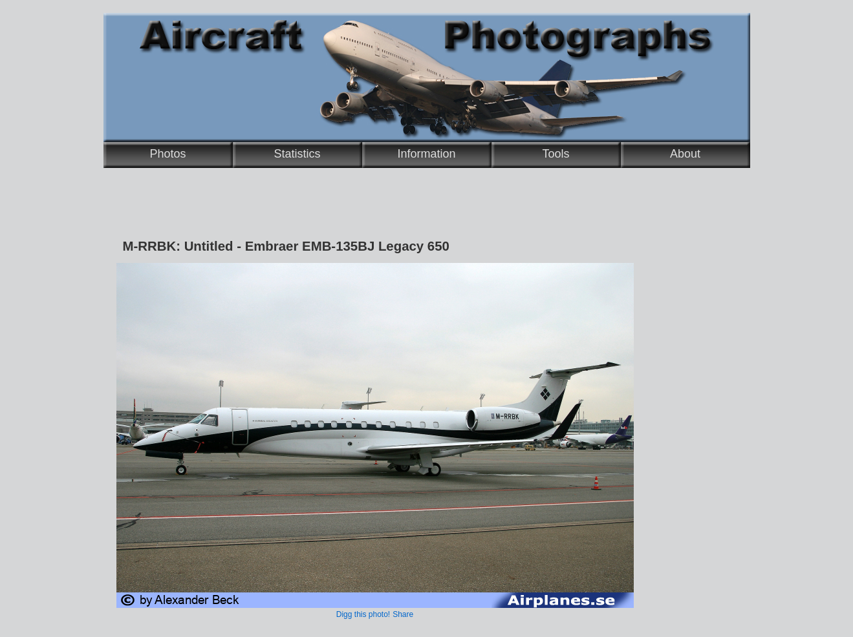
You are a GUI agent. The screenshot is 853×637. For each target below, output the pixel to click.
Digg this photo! (363, 614)
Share (403, 614)
